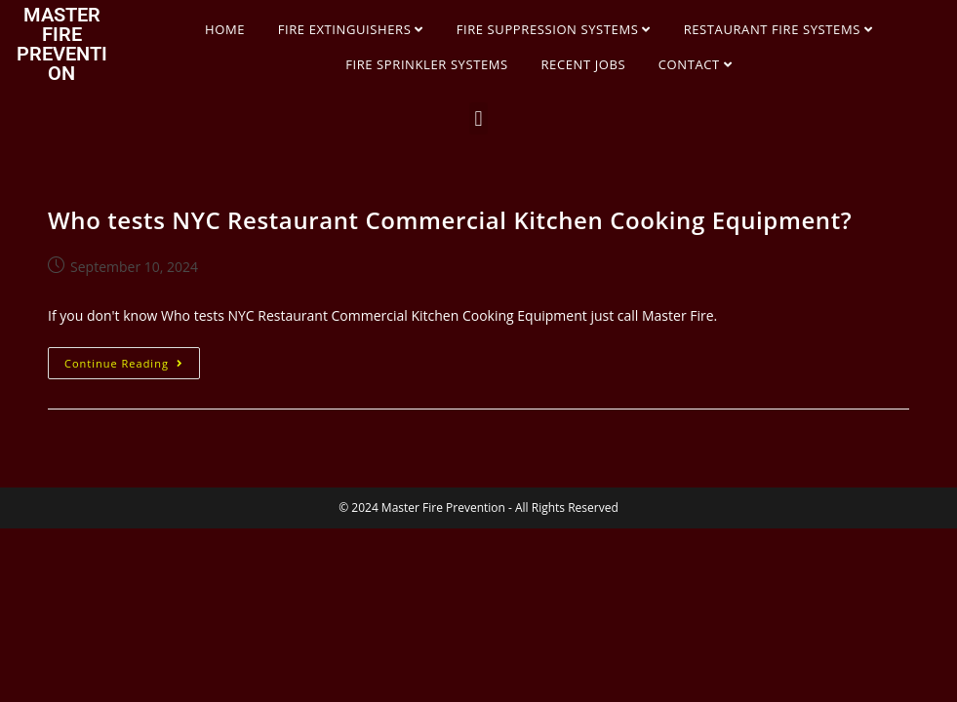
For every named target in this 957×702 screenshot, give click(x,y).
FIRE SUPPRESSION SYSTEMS (554, 29)
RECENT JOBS (582, 64)
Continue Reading (132, 358)
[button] (478, 118)
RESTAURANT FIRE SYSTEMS (778, 29)
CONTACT (695, 64)
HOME (225, 29)
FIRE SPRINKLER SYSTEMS (426, 64)
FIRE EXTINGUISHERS (350, 29)
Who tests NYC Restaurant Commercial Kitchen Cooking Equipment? (450, 220)
